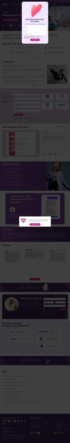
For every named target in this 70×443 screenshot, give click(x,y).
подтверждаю (35, 224)
